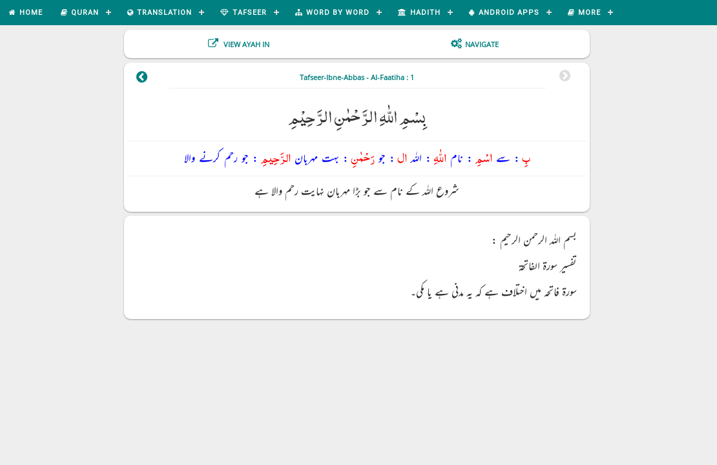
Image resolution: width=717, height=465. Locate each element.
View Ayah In (245, 44)
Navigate (482, 44)
